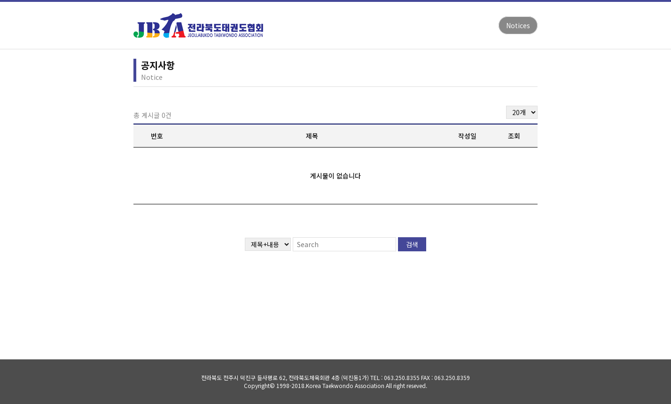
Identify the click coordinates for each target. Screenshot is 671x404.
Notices (518, 25)
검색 (412, 244)
